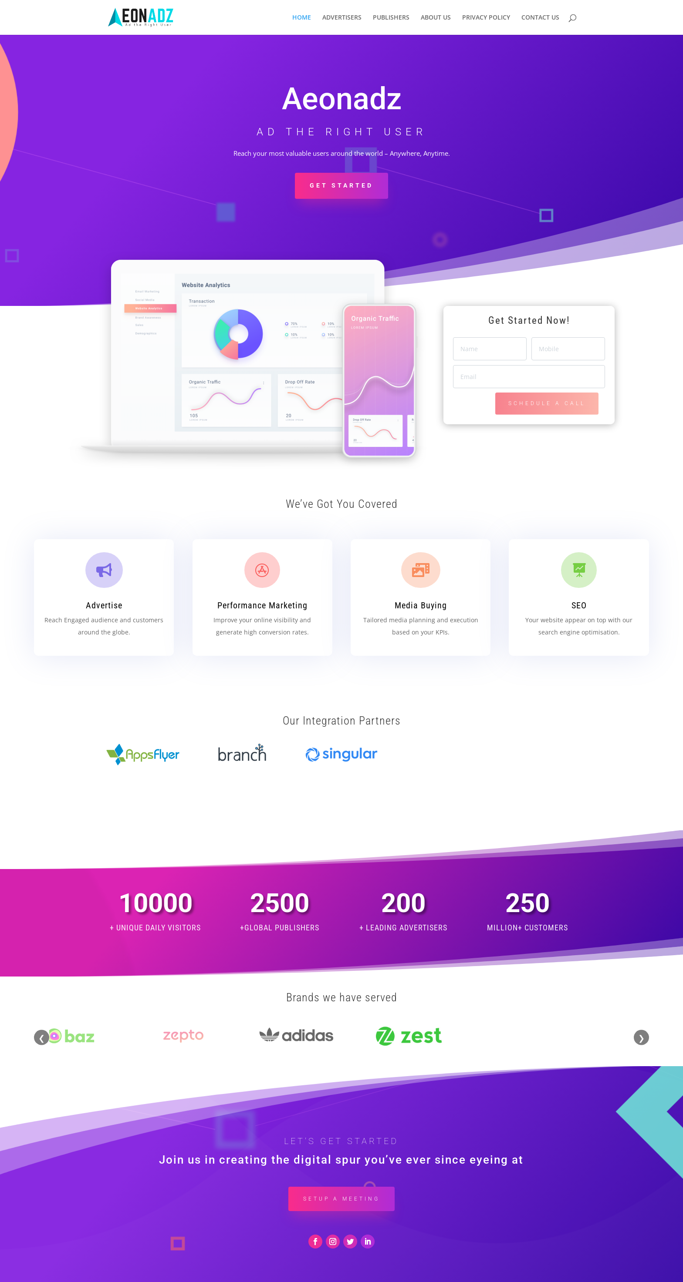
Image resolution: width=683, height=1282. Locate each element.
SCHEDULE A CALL (546, 403)
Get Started (341, 185)
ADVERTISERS (342, 17)
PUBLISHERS (391, 17)
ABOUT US (436, 17)
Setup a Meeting (341, 1175)
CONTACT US (540, 17)
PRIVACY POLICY (486, 17)
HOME (301, 17)
